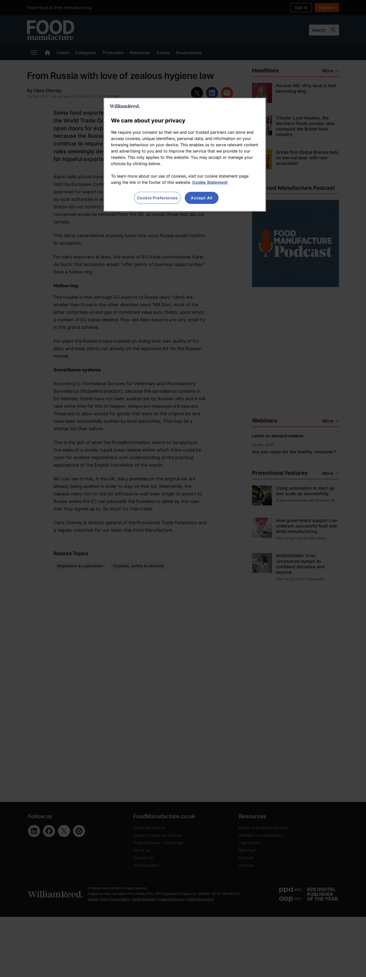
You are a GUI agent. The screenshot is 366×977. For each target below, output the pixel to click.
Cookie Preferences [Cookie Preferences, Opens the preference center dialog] (157, 197)
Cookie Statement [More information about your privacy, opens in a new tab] (210, 182)
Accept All (201, 197)
